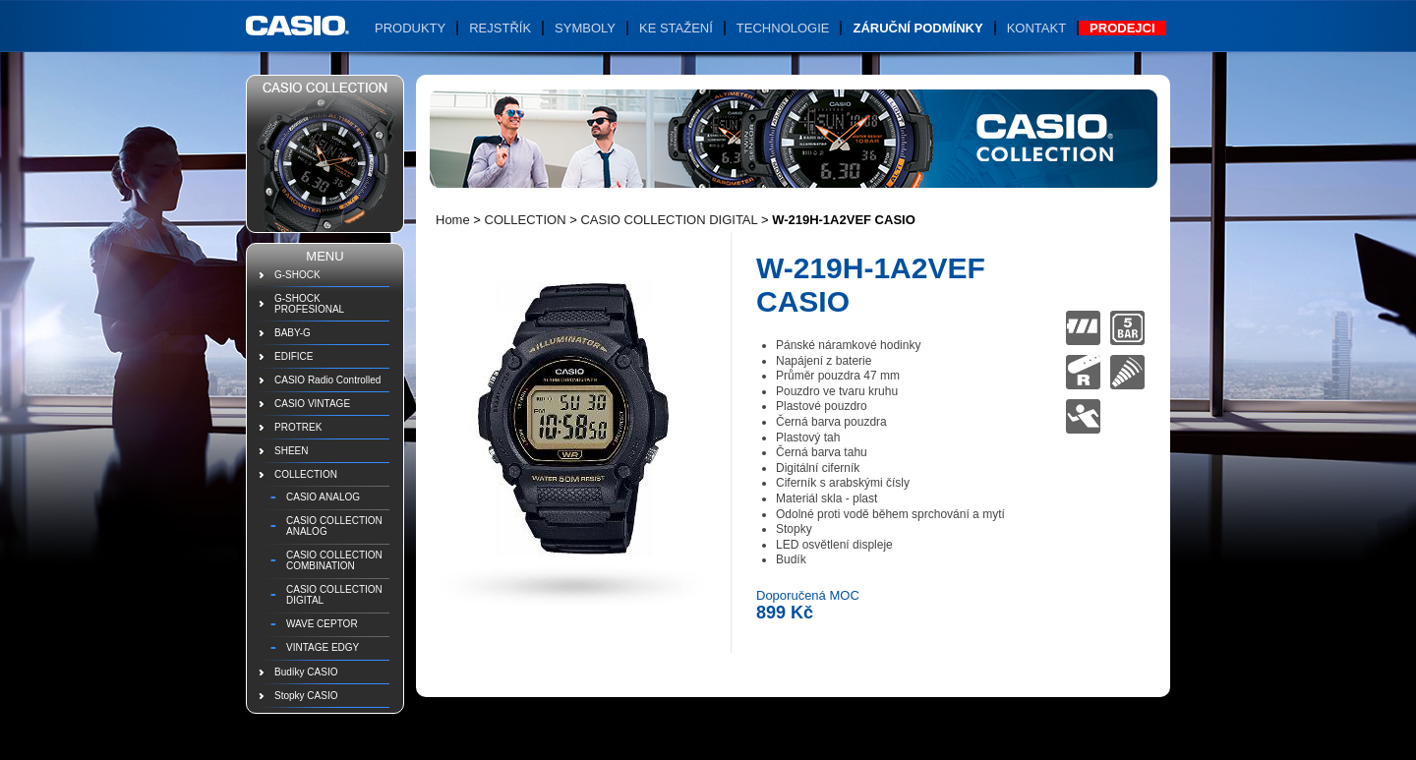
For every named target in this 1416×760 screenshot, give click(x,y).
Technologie (783, 28)
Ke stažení (676, 28)
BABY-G (292, 332)
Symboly (585, 28)
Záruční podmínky (917, 28)
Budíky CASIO (305, 672)
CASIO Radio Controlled (327, 380)
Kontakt (1036, 28)
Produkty (410, 28)
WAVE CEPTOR (322, 623)
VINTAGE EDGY (322, 647)
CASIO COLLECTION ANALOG (334, 526)
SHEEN (291, 450)
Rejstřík (500, 28)
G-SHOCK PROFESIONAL (309, 304)
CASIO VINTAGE (312, 403)
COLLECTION (305, 474)
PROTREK (298, 427)
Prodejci (1122, 28)
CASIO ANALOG (323, 497)
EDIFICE (293, 356)
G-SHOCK (297, 274)
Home (453, 219)
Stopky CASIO (305, 695)
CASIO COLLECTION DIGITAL (334, 595)
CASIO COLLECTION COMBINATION (334, 560)
